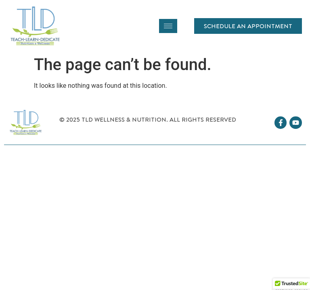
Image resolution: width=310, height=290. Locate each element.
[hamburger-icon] (168, 26)
